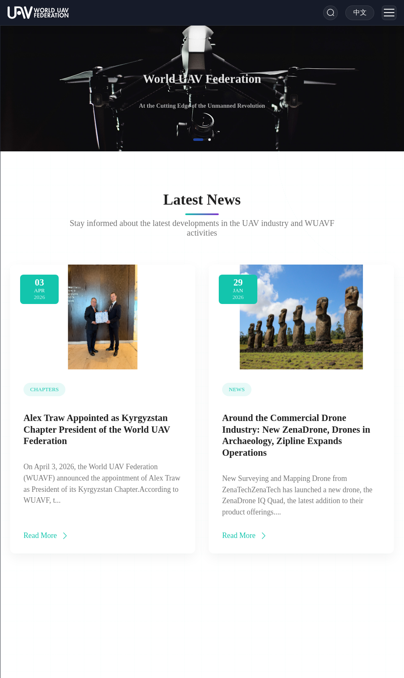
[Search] (330, 12)
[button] (198, 139)
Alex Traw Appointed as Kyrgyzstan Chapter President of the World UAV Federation (96, 431)
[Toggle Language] (360, 12)
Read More (46, 537)
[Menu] (389, 12)
